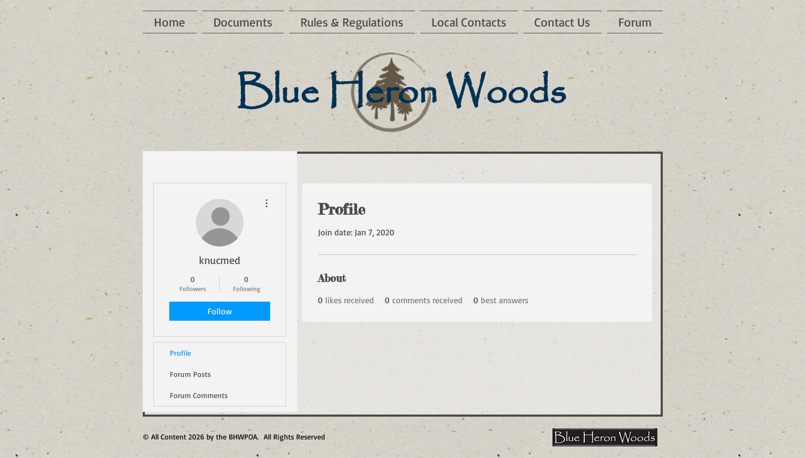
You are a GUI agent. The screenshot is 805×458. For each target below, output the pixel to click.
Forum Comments (199, 395)
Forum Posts (190, 373)
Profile (180, 352)
